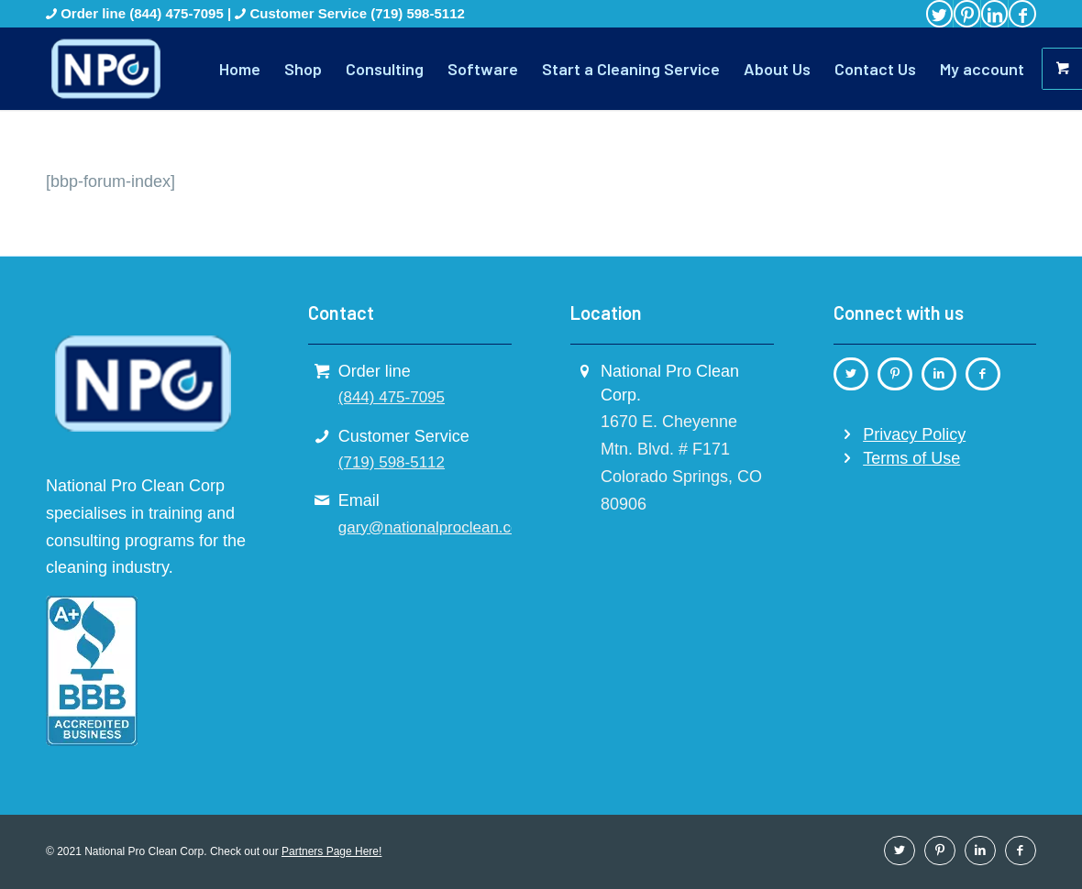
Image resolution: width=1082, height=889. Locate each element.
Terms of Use (911, 458)
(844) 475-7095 (178, 13)
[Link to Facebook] (1022, 13)
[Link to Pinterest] (967, 13)
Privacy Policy (914, 434)
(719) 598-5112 (417, 13)
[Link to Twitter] (939, 13)
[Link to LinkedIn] (994, 13)
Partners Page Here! (331, 851)
